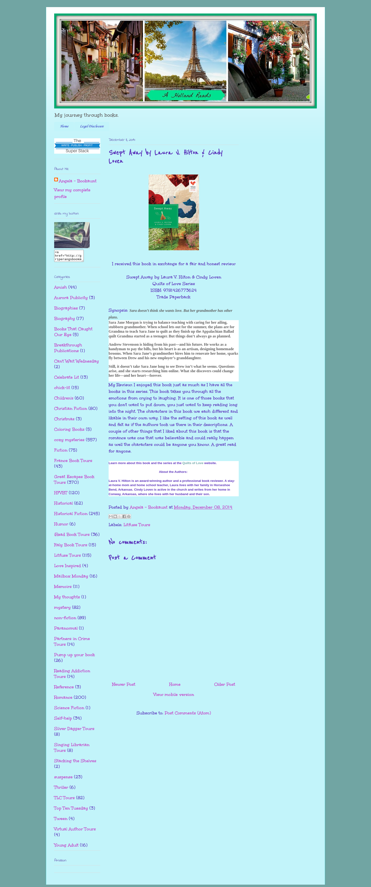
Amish (60, 289)
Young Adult (66, 847)
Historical (63, 505)
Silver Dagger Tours (74, 731)
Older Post (224, 684)
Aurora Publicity (71, 300)
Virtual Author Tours (75, 831)
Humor (61, 526)
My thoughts (67, 599)
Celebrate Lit (66, 379)
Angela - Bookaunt (78, 181)
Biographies (66, 310)
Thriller (61, 789)
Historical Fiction (71, 516)
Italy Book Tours (70, 547)
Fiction (60, 452)
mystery (62, 609)
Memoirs (63, 588)
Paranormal (66, 630)
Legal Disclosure (92, 126)
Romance (63, 699)
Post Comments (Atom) (188, 713)
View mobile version (174, 694)
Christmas (64, 421)
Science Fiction (69, 710)
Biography (64, 320)
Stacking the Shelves (75, 763)
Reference (64, 689)
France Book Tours (73, 463)
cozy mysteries (69, 442)
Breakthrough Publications (68, 350)
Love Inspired (67, 568)
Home (64, 126)
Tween (60, 821)
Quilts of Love (192, 463)
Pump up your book (74, 657)
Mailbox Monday (71, 578)
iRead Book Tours (72, 536)
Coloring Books (69, 431)
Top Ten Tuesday (71, 810)
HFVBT (60, 495)
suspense (63, 779)
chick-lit (62, 390)
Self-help (63, 720)
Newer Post (123, 684)
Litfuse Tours (137, 525)
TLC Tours (64, 800)
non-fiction (65, 620)
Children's (63, 400)
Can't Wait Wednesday (76, 363)
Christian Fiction (70, 410)
